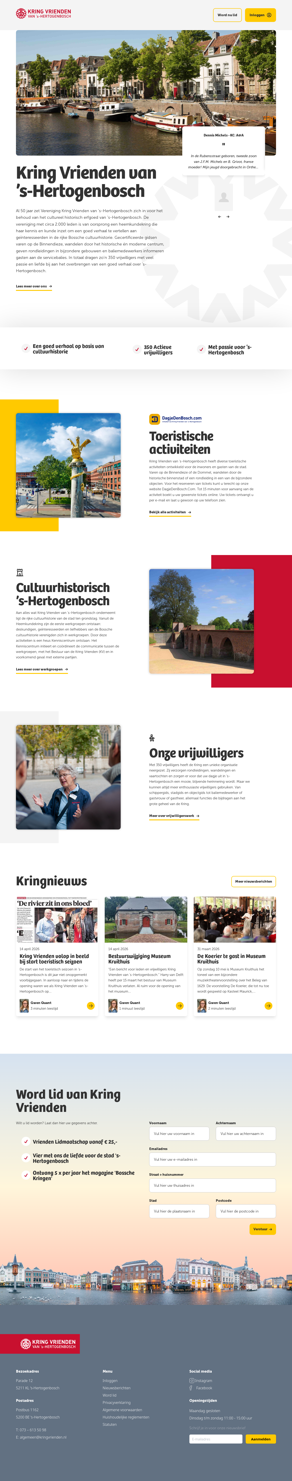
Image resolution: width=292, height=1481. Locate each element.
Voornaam (158, 1123)
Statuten (110, 1424)
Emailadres (158, 1149)
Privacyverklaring (117, 1402)
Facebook (200, 1387)
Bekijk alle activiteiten (170, 512)
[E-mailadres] (215, 1439)
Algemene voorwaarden (122, 1409)
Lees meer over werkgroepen (42, 669)
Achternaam (226, 1123)
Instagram (200, 1380)
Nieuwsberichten (116, 1387)
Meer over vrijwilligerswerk (174, 816)
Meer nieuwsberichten (253, 881)
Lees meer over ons (34, 286)
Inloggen (110, 1380)
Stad (153, 1201)
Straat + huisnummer (166, 1175)
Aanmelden (261, 1439)
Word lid (109, 1395)
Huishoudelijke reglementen (126, 1417)
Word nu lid (227, 15)
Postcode (224, 1201)
